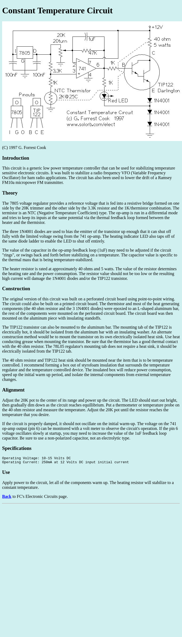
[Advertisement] (71, 544)
